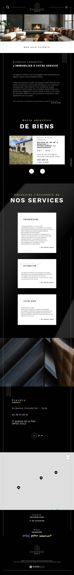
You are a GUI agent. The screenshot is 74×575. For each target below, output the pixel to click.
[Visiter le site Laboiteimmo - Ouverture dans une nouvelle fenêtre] (37, 569)
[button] (42, 171)
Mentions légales (24, 561)
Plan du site (16, 561)
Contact (71, 162)
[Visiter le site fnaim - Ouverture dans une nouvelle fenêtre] (46, 536)
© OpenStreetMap (65, 509)
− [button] (68, 457)
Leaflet (51, 509)
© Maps (57, 509)
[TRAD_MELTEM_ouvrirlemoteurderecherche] (7, 7)
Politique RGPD (52, 561)
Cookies (59, 561)
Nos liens (45, 561)
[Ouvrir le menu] (66, 7)
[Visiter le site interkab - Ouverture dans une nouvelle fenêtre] (26, 535)
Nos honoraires (34, 561)
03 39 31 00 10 (20, 414)
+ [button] (68, 454)
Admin (40, 561)
